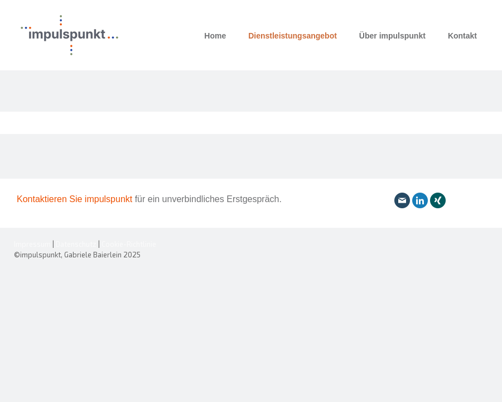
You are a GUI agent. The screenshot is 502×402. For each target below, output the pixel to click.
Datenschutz (76, 244)
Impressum (32, 244)
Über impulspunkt (392, 35)
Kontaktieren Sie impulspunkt (76, 199)
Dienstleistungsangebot (292, 35)
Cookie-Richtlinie (129, 244)
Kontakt (462, 35)
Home (215, 35)
